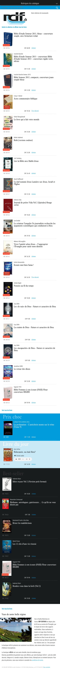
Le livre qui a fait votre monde (26, 119)
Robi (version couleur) (23, 140)
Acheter (34, 48)
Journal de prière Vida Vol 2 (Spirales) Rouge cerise (33, 203)
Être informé (35, 111)
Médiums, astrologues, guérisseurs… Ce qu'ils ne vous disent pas (33, 503)
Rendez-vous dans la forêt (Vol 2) (27, 586)
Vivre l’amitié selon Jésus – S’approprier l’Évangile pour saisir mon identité (31, 245)
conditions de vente (37, 660)
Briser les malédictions (22, 523)
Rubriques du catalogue (29, 3)
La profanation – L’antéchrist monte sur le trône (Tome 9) (34, 425)
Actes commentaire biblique (25, 98)
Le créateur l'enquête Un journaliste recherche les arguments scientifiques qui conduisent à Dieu (34, 224)
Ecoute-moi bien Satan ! (24, 265)
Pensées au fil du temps (24, 285)
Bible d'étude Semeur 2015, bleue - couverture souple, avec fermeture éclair (33, 34)
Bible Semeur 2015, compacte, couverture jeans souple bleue (34, 78)
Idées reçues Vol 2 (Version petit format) (29, 481)
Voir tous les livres (7, 410)
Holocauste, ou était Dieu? (25, 452)
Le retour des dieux (22, 369)
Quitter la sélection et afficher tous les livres (14, 27)
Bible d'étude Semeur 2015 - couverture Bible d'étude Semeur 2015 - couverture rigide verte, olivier (33, 58)
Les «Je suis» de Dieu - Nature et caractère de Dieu (35, 306)
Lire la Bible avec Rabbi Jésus (26, 161)
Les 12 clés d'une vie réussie (24, 544)
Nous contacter (46, 667)
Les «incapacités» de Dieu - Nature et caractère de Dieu (34, 349)
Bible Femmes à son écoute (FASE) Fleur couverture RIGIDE (31, 390)
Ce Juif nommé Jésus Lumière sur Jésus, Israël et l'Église (34, 182)
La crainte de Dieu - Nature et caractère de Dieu (34, 327)
